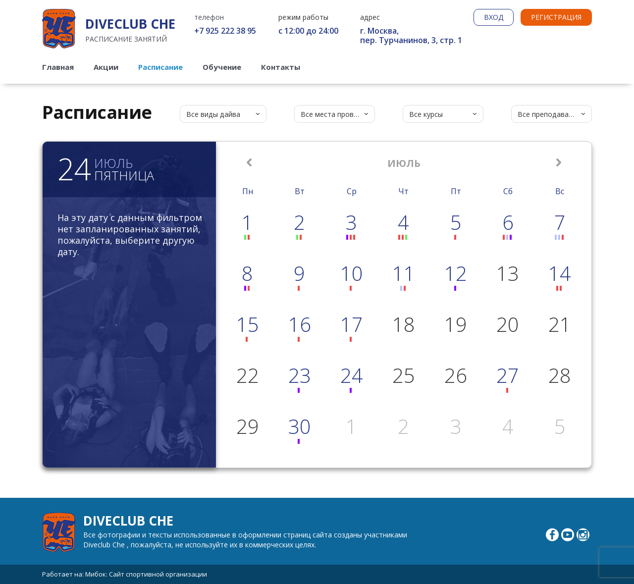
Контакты (280, 67)
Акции (106, 67)
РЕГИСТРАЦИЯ (556, 17)
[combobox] (223, 114)
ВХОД (493, 17)
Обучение (222, 67)
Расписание (160, 67)
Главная (58, 67)
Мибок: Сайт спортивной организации (146, 574)
